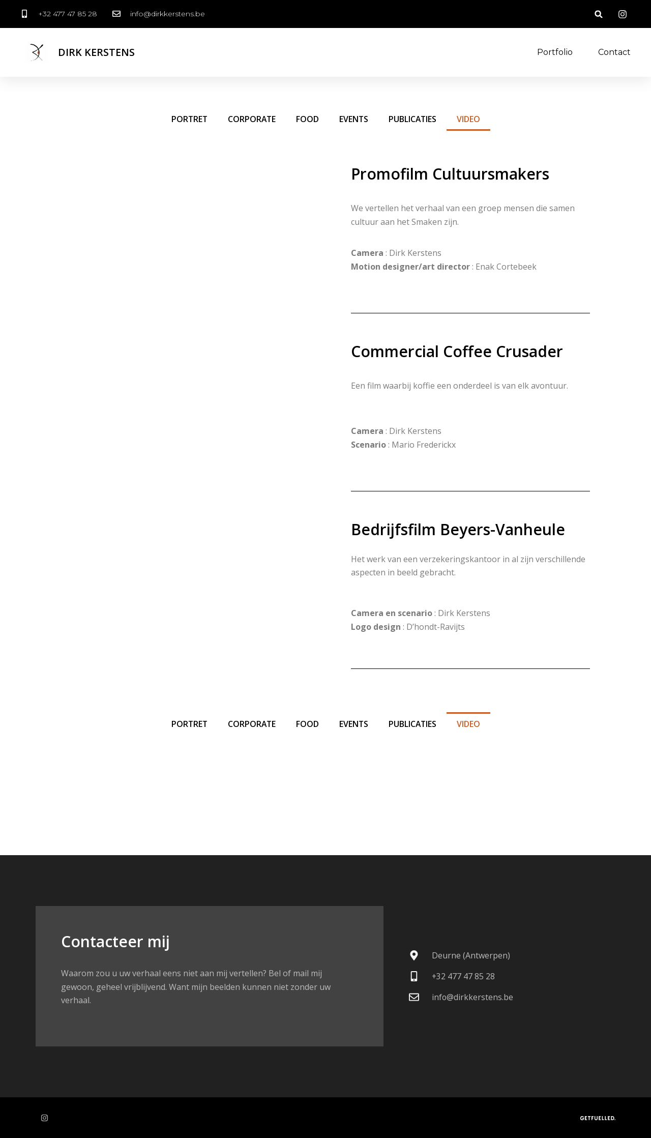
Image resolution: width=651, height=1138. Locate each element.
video (470, 119)
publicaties (413, 119)
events (354, 119)
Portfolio (555, 52)
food (307, 119)
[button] (599, 14)
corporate (251, 119)
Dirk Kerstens (96, 52)
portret (187, 119)
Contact (614, 52)
